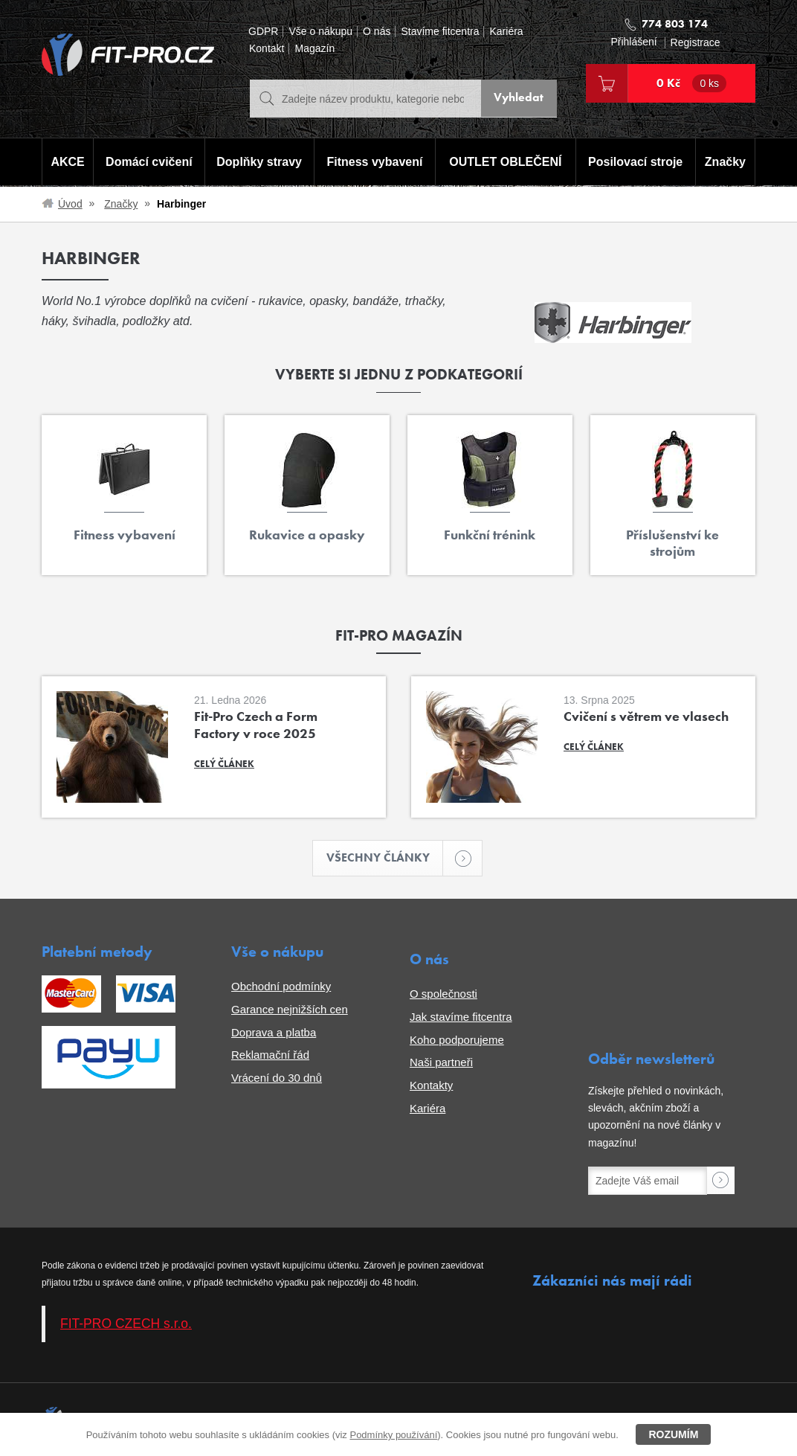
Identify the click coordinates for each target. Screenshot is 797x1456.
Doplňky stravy (257, 162)
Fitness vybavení (374, 162)
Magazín (314, 48)
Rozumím (673, 1434)
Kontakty (431, 1086)
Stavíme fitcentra (440, 31)
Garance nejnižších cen (289, 1010)
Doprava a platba (273, 1033)
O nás (376, 31)
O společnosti (443, 995)
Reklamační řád (270, 1056)
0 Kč (691, 83)
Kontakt (266, 48)
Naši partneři (441, 1063)
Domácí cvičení (147, 162)
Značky (726, 162)
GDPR (263, 31)
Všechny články (385, 859)
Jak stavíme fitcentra (461, 1017)
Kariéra (506, 31)
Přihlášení (633, 42)
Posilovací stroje (637, 162)
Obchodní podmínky (281, 987)
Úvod (70, 204)
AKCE (66, 162)
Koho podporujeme (457, 1040)
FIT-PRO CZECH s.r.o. (126, 1324)
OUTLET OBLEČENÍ (506, 162)
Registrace (695, 42)
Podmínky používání (393, 1434)
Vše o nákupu (320, 31)
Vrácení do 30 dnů (276, 1079)
